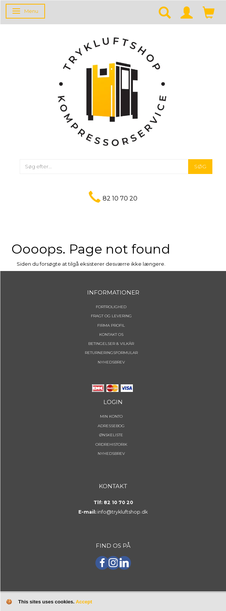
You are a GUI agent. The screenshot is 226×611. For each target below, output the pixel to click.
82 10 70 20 (120, 198)
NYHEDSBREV (111, 362)
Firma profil (111, 325)
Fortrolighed (111, 306)
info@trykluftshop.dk (122, 512)
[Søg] (200, 166)
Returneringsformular (111, 352)
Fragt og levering (111, 315)
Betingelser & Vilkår (111, 343)
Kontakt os (111, 334)
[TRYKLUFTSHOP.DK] (112, 91)
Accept (84, 602)
